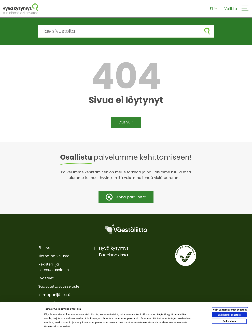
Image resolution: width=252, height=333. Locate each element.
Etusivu (126, 122)
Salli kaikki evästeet (229, 301)
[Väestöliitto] (126, 229)
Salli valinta (229, 307)
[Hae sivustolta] (119, 31)
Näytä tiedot (180, 326)
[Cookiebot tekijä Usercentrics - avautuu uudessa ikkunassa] (22, 326)
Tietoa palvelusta (54, 256)
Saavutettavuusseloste (58, 286)
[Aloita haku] (207, 31)
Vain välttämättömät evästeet (230, 296)
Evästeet (46, 278)
